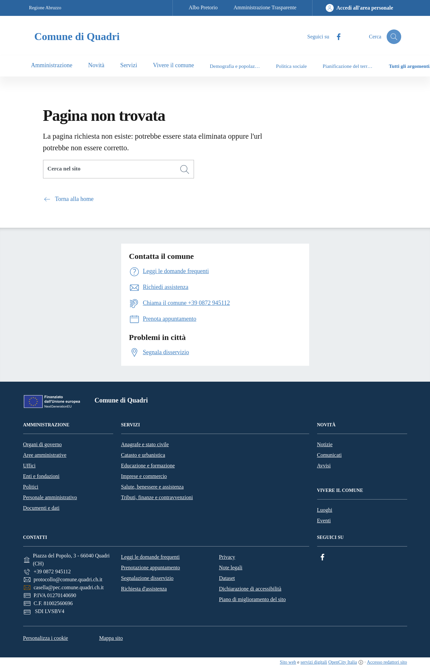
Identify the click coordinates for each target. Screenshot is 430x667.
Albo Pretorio (203, 7)
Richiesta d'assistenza (144, 589)
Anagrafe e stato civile (145, 444)
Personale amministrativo (50, 497)
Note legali (230, 567)
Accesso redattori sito (387, 662)
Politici (30, 487)
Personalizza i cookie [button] (45, 638)
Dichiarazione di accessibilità (250, 589)
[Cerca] (185, 169)
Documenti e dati (41, 508)
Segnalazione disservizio (147, 578)
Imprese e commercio (144, 476)
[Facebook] (322, 557)
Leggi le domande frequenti (150, 557)
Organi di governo (42, 444)
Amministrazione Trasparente (265, 7)
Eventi (324, 520)
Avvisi (324, 465)
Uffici (29, 465)
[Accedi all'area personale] (359, 8)
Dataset (227, 578)
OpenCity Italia (342, 662)
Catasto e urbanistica (143, 455)
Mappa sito (111, 638)
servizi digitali (314, 662)
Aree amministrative (45, 455)
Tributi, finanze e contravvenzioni (157, 497)
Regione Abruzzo (45, 7)
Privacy (227, 557)
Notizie (325, 444)
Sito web (288, 662)
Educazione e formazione (148, 465)
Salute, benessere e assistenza (152, 487)
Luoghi (324, 510)
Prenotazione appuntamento (150, 567)
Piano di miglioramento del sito (252, 599)
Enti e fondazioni (41, 476)
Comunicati (329, 455)
